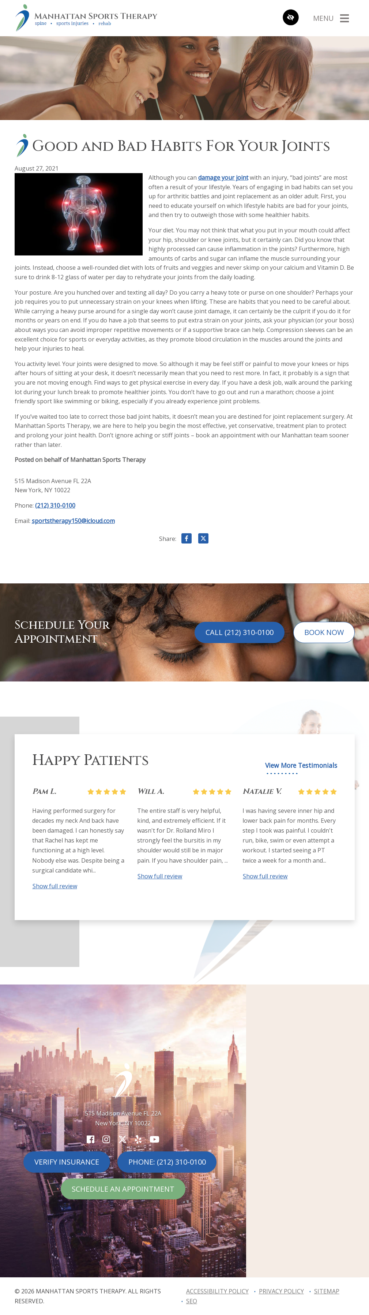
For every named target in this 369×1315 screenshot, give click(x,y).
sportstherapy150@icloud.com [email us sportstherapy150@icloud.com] (73, 521)
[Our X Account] (122, 1139)
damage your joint (223, 177)
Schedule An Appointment (123, 1189)
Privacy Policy (281, 1291)
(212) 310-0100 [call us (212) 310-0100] (55, 505)
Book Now (324, 632)
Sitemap (326, 1291)
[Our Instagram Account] (106, 1139)
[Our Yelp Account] (138, 1139)
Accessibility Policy (217, 1291)
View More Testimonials (301, 765)
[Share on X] (203, 540)
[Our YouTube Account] (154, 1139)
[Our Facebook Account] (90, 1139)
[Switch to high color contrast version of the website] (290, 18)
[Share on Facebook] (186, 540)
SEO (191, 1301)
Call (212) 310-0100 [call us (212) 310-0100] (240, 632)
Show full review (55, 886)
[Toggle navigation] (331, 18)
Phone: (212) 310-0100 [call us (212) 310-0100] (167, 1162)
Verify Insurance (66, 1162)
